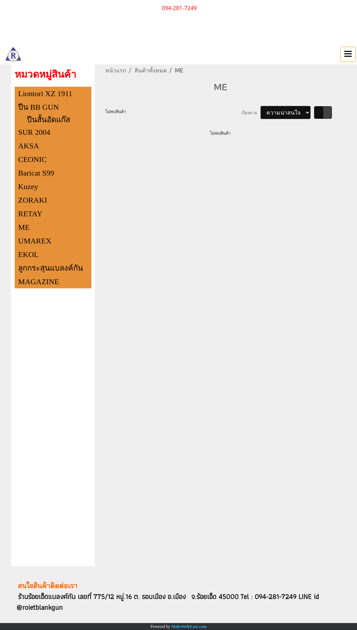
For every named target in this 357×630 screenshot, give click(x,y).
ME (24, 227)
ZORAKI (32, 200)
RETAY (30, 213)
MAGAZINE (38, 281)
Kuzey (28, 186)
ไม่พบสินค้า (115, 111)
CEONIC (32, 159)
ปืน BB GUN (38, 107)
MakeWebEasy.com (189, 626)
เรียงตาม (250, 112)
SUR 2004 (34, 132)
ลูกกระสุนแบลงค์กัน (50, 268)
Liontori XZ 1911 (45, 93)
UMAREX (34, 240)
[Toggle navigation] (348, 54)
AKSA (28, 145)
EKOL (28, 254)
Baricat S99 (36, 173)
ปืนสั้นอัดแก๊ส (48, 119)
